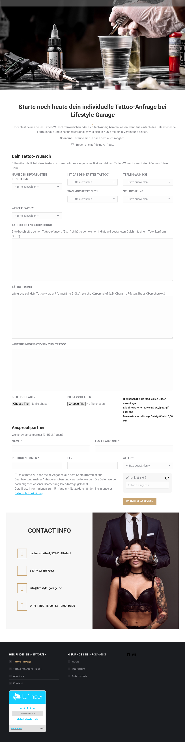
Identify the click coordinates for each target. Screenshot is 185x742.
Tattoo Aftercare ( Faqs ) (27, 668)
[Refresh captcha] (167, 477)
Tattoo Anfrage (22, 661)
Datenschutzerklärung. (29, 493)
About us (18, 676)
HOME (75, 661)
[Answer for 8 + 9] (147, 485)
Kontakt (18, 683)
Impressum (78, 668)
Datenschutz (79, 676)
